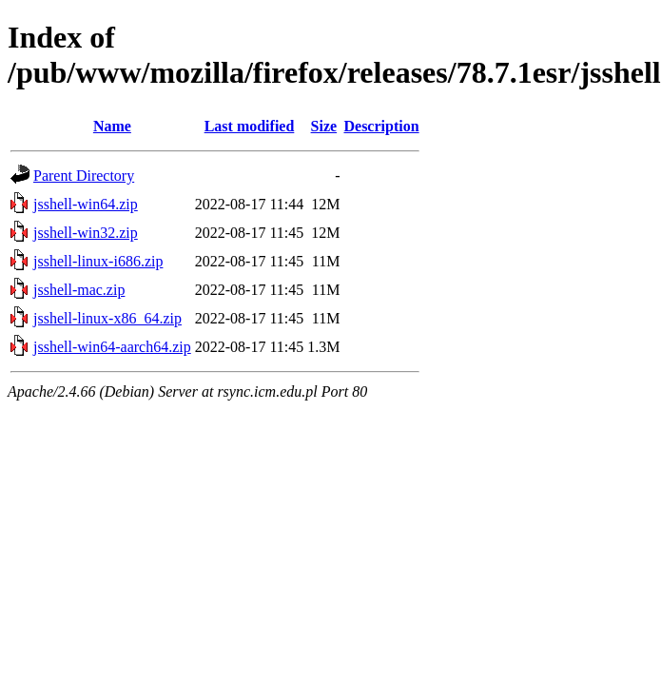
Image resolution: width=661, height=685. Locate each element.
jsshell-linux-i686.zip (98, 261)
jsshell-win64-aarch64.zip (112, 347)
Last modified (249, 126)
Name (112, 126)
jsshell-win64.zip (85, 204)
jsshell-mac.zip (79, 290)
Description (380, 126)
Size (324, 126)
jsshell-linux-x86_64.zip (107, 318)
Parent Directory (83, 175)
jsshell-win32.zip (85, 233)
